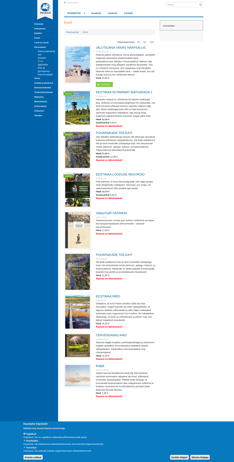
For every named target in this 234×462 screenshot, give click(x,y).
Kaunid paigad (45, 74)
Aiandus (38, 115)
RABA (100, 366)
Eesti (40, 61)
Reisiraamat (40, 47)
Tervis (37, 78)
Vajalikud (31, 434)
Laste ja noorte (41, 42)
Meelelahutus (40, 101)
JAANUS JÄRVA (102, 370)
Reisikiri (42, 58)
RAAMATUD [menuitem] (75, 14)
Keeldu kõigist (179, 457)
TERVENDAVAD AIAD (111, 335)
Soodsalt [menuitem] (96, 13)
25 (138, 42)
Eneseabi (38, 24)
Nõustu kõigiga (200, 457)
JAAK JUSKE (101, 217)
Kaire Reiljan (102, 52)
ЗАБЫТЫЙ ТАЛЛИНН (111, 213)
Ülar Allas (101, 96)
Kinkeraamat (40, 106)
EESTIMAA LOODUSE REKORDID (120, 174)
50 (144, 42)
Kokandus (39, 111)
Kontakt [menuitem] (128, 13)
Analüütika (32, 440)
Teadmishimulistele (43, 92)
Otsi (201, 4)
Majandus (39, 97)
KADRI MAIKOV (102, 339)
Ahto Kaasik (101, 259)
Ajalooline (43, 64)
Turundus (31, 447)
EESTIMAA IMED (108, 296)
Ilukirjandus (40, 28)
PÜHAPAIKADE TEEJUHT (114, 133)
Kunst (37, 38)
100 (152, 42)
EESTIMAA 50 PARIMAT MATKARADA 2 (124, 92)
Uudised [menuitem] (112, 13)
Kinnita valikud (33, 457)
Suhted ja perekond (43, 83)
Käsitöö (38, 33)
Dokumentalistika (42, 87)
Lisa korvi (105, 84)
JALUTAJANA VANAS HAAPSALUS (120, 47)
